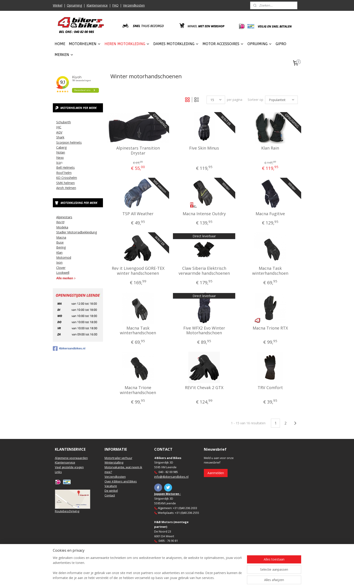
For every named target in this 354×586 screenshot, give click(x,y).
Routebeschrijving (67, 511)
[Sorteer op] (281, 100)
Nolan (60, 152)
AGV (59, 132)
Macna (61, 237)
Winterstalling (114, 462)
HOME (60, 44)
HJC (58, 127)
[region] (147, 568)
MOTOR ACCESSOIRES (223, 44)
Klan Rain (270, 148)
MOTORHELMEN (85, 44)
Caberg (61, 147)
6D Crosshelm (66, 177)
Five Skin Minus (204, 148)
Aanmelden (215, 473)
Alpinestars (64, 217)
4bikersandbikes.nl (69, 348)
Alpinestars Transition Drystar (138, 150)
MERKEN (64, 55)
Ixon (59, 262)
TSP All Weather (138, 213)
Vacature (111, 486)
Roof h (61, 173)
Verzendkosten (134, 5)
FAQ (115, 5)
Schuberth (63, 122)
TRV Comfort (270, 387)
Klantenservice (97, 5)
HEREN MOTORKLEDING (127, 44)
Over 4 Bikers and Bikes (121, 481)
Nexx (60, 157)
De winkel (111, 491)
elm (69, 173)
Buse (60, 242)
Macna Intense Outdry (204, 213)
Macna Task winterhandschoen (270, 271)
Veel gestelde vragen (69, 467)
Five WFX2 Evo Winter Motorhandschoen (204, 330)
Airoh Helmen (66, 188)
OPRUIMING (259, 44)
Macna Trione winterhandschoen (138, 390)
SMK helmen (65, 183)
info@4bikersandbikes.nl (171, 477)
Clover (60, 267)
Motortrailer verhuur (118, 458)
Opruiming (74, 5)
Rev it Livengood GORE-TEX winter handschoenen (138, 271)
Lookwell (62, 272)
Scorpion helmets (69, 142)
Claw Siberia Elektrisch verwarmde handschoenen (204, 271)
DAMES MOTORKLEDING (176, 44)
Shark (60, 137)
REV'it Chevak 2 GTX (204, 387)
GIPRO (281, 44)
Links (58, 472)
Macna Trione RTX (270, 328)
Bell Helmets (65, 167)
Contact (110, 495)
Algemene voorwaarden (71, 458)
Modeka (62, 227)
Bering (61, 247)
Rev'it (60, 222)
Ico (58, 162)
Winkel (57, 5)
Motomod (63, 257)
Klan (59, 252)
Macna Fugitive (270, 213)
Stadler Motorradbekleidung (76, 232)
